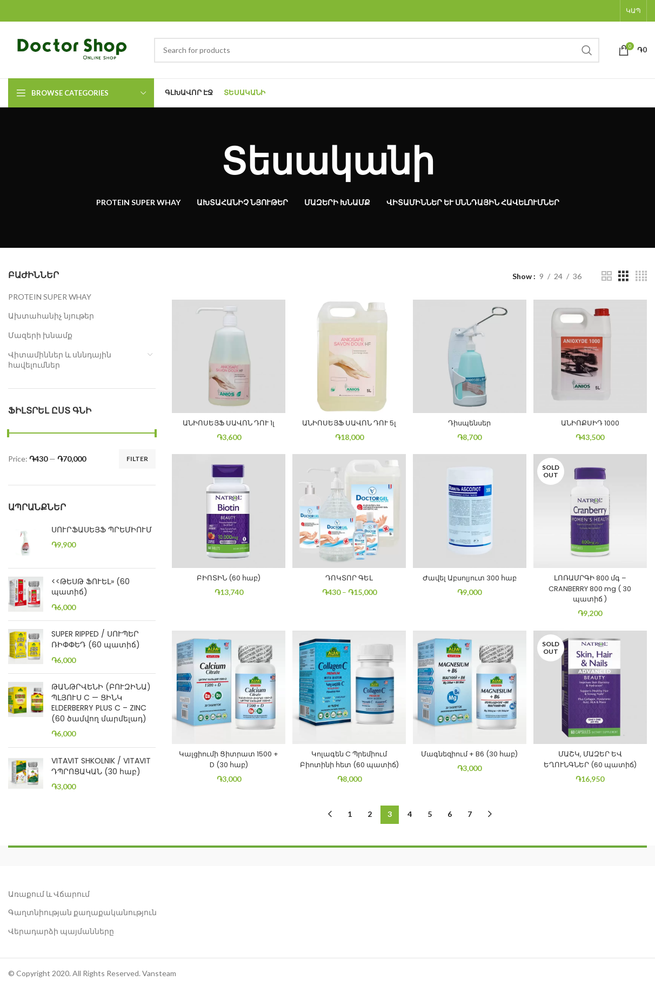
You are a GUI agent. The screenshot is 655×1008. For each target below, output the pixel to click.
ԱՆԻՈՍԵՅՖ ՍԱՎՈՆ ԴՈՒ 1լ (225, 421)
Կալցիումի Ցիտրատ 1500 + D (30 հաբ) (225, 767)
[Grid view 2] (606, 276)
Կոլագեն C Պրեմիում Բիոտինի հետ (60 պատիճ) (348, 772)
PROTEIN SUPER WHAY (49, 296)
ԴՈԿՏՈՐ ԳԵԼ (348, 583)
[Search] (376, 50)
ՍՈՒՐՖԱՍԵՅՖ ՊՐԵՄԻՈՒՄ (101, 530)
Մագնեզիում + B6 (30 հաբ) (471, 767)
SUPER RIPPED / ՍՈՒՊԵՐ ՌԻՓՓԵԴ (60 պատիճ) (95, 639)
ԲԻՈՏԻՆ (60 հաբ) (225, 583)
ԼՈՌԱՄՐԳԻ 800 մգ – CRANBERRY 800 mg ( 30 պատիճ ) (593, 594)
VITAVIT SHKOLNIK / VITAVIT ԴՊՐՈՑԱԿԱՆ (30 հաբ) (101, 766)
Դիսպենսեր (470, 415)
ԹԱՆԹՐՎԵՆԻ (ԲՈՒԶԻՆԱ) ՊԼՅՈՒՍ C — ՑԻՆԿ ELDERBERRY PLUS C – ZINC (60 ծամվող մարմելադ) (101, 703)
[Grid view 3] (623, 276)
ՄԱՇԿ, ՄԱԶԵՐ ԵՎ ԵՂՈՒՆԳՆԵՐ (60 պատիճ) (593, 772)
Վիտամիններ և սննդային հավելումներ (59, 360)
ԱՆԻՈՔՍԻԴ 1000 (593, 415)
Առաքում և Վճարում (49, 912)
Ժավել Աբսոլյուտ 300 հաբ (471, 589)
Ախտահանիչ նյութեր (51, 315)
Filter (137, 459)
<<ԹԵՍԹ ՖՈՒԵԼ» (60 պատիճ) (90, 587)
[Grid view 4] (641, 276)
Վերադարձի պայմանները (61, 950)
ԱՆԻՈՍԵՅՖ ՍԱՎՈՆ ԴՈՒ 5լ (348, 421)
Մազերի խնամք (40, 335)
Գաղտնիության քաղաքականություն (82, 931)
